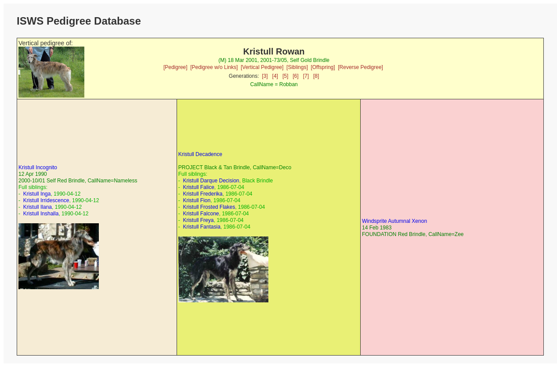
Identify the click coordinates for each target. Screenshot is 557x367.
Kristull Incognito (37, 167)
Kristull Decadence (200, 154)
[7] (306, 76)
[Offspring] (323, 67)
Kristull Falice (198, 187)
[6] (295, 76)
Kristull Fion (196, 200)
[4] (275, 76)
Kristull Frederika (202, 194)
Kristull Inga (37, 194)
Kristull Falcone (201, 214)
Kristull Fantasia (201, 227)
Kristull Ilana (37, 207)
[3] (265, 76)
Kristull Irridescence (46, 200)
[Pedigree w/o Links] (214, 67)
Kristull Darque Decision (211, 181)
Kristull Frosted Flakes (209, 207)
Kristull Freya (198, 220)
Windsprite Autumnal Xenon (394, 221)
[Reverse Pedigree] (360, 67)
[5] (285, 76)
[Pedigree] (175, 67)
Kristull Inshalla (41, 214)
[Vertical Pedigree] (262, 67)
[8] (316, 76)
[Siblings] (297, 67)
